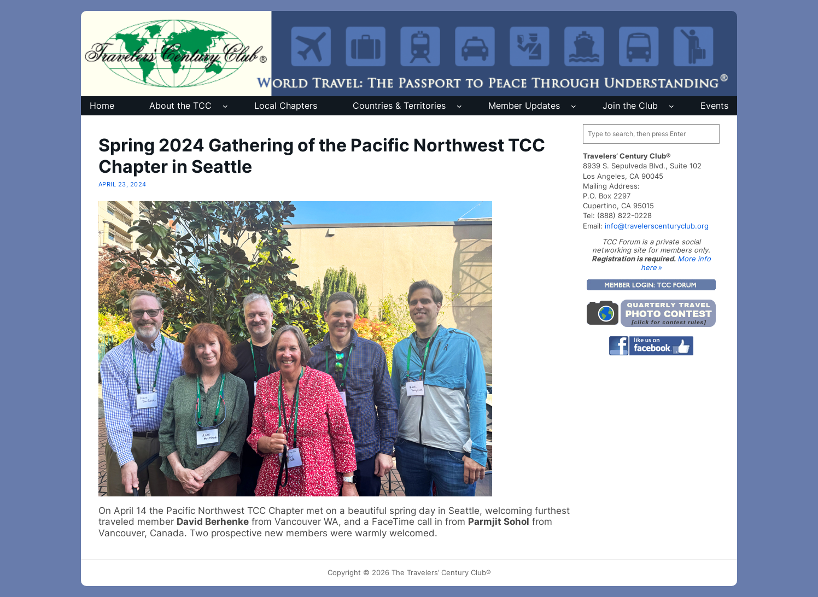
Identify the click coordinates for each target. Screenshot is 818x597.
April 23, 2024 (122, 184)
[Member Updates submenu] (573, 106)
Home (102, 105)
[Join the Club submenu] (671, 106)
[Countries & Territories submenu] (459, 106)
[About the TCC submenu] (225, 106)
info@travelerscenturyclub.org (657, 225)
